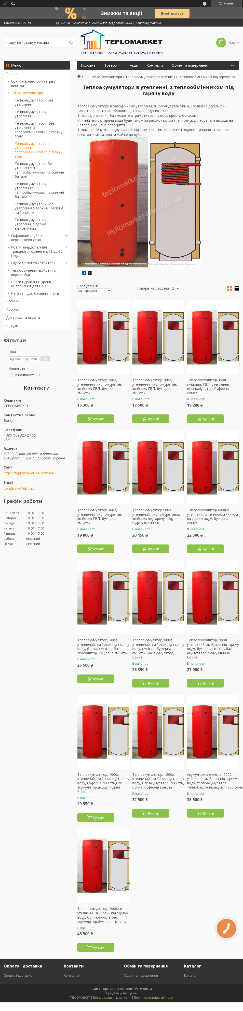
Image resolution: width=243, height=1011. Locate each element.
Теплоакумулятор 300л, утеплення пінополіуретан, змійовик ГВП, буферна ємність (154, 386)
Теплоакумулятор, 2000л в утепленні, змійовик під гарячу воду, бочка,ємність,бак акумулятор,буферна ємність (102, 915)
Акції (134, 65)
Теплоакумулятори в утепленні (32, 113)
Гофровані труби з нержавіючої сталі (26, 237)
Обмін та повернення (190, 65)
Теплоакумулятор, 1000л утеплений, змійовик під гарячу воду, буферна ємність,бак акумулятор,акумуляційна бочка (103, 783)
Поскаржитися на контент (112, 998)
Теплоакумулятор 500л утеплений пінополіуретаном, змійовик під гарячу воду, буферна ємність (157, 516)
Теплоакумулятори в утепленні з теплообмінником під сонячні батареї (39, 190)
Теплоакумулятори (27, 92)
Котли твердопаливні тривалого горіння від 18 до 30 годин (37, 251)
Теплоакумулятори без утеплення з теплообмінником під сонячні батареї (39, 170)
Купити (98, 419)
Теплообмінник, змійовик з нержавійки (33, 272)
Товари (12, 73)
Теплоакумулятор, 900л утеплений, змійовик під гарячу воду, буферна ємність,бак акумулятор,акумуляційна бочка (213, 648)
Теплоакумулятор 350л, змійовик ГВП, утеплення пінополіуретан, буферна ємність (208, 386)
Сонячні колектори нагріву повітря (33, 83)
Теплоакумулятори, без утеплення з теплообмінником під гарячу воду (38, 130)
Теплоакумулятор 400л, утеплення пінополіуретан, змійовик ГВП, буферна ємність (99, 516)
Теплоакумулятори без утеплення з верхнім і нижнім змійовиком (39, 208)
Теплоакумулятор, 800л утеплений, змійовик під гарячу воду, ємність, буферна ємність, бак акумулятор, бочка (158, 648)
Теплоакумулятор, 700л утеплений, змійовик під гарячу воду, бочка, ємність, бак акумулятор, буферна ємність (103, 646)
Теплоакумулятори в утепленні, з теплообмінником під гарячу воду (38, 150)
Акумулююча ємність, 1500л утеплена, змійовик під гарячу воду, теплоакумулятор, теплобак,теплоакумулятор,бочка (213, 781)
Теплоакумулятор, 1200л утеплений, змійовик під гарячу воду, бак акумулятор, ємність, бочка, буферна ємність (158, 781)
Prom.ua (146, 989)
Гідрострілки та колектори (33, 263)
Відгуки (12, 325)
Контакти (155, 65)
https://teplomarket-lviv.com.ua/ (29, 473)
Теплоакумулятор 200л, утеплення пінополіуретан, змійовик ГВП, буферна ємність (99, 386)
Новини (12, 301)
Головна (88, 65)
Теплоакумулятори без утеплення (34, 102)
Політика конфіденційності (153, 998)
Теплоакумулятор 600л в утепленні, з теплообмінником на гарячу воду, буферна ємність (212, 516)
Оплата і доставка (18, 975)
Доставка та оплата (23, 317)
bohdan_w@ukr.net (19, 488)
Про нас (12, 309)
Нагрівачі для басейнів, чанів (35, 293)
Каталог (190, 975)
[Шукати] (71, 42)
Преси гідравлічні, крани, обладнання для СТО (31, 284)
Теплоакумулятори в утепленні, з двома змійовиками (32, 224)
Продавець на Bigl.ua (121, 993)
